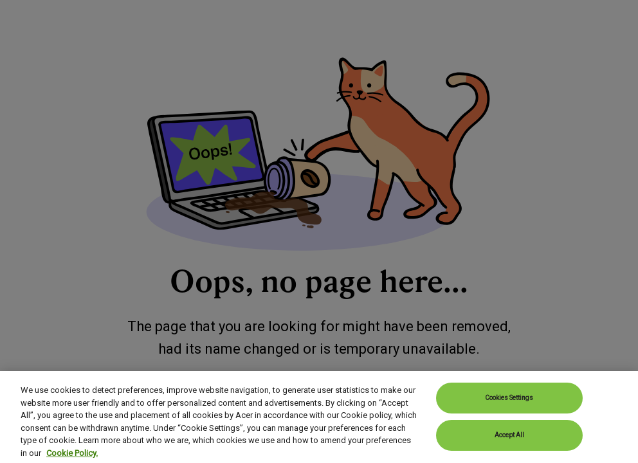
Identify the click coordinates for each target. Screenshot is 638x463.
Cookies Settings (509, 413)
